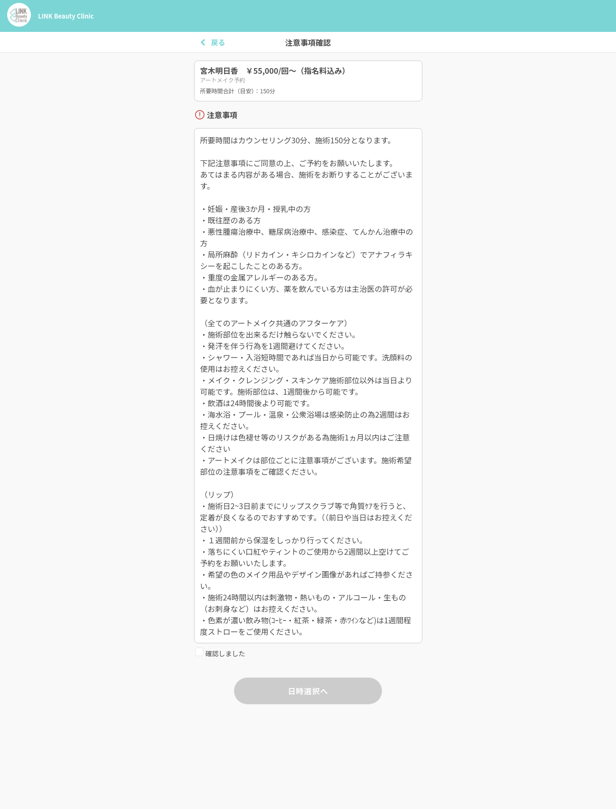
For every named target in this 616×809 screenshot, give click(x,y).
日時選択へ (308, 691)
